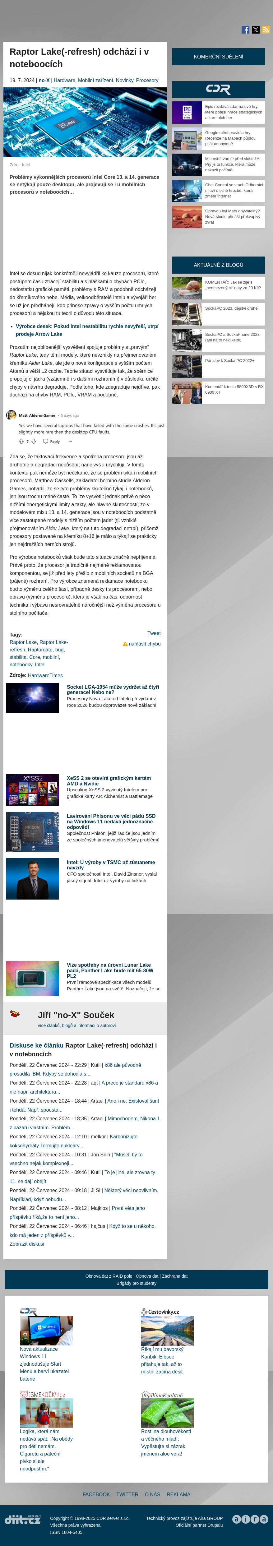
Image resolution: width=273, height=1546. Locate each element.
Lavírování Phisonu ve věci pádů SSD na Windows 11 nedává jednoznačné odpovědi (111, 821)
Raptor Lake (23, 642)
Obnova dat (147, 1276)
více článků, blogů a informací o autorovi (77, 1025)
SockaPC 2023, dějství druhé (231, 308)
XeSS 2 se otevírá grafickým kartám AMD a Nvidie (109, 780)
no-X (44, 80)
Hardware (64, 80)
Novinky (124, 80)
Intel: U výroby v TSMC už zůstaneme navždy (111, 865)
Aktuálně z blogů (218, 265)
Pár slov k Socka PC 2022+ (230, 360)
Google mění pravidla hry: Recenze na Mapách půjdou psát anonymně (230, 138)
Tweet (154, 633)
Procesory (147, 80)
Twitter (127, 1494)
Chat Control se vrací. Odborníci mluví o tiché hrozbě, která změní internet (234, 190)
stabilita (18, 657)
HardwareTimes (45, 675)
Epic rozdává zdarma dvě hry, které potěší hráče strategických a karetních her (233, 112)
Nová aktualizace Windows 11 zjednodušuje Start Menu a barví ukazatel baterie (44, 1364)
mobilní (51, 657)
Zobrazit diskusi (27, 1244)
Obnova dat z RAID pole (109, 1276)
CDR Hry (218, 89)
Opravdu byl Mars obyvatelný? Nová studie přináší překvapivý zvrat (232, 216)
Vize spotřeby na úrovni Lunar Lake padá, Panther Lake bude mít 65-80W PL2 (110, 970)
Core (34, 657)
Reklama (178, 1494)
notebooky (21, 664)
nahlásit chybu (145, 643)
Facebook (96, 1494)
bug (59, 649)
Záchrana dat (175, 1276)
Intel (39, 664)
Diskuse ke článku (36, 1045)
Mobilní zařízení (95, 80)
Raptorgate (40, 649)
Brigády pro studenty (136, 1283)
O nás (152, 1494)
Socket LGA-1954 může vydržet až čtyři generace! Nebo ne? (113, 689)
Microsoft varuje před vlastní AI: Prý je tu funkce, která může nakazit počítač (233, 164)
